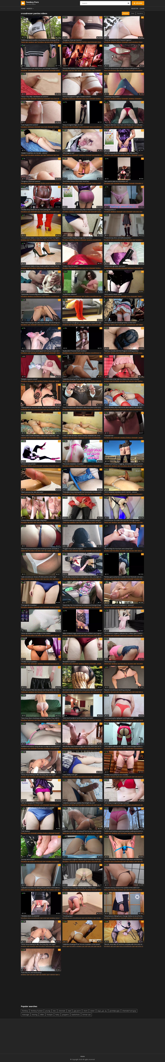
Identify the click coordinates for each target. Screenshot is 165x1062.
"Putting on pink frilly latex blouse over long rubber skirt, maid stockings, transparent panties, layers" (41, 690)
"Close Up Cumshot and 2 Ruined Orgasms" (118, 40)
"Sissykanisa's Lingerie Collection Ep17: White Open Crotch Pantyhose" (124, 633)
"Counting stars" (67, 916)
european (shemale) (120, 296)
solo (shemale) (32, 98)
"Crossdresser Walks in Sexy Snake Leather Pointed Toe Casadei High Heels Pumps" (41, 266)
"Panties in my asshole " (28, 464)
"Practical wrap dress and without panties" (117, 238)
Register (134, 8)
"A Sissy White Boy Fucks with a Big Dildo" (34, 520)
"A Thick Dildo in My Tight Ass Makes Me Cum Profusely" (122, 379)
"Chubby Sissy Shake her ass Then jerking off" (36, 210)
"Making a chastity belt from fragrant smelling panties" (121, 351)
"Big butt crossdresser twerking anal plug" (117, 690)
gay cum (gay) (142, 550)
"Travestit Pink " (109, 436)
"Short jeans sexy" (110, 662)
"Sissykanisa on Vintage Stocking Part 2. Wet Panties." (79, 888)
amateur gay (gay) (40, 155)
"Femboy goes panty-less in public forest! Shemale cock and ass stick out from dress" (124, 577)
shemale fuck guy (129, 1011)
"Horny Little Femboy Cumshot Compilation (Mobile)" (79, 68)
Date (132, 13)
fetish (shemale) (143, 296)
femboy (25, 1011)
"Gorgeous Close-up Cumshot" (72, 40)
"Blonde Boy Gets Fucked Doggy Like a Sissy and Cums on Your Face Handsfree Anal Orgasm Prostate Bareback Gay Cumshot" (82, 746)
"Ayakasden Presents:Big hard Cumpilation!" (35, 294)
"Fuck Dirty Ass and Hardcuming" (31, 972)
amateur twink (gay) (92, 522)
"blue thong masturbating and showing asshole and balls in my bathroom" (41, 549)
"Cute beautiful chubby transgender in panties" (77, 238)
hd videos (41, 42)
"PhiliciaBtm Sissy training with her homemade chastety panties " (82, 492)
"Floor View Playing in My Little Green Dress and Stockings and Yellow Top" (41, 323)
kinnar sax (86, 1014)
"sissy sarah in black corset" (113, 294)
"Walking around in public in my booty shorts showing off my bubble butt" (41, 40)
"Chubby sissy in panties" (29, 662)
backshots (76, 1014)
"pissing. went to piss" (28, 859)
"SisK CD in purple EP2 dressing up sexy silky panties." (121, 153)
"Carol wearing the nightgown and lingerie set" (119, 718)
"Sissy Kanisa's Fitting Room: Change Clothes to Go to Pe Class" (124, 916)
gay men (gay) (48, 579)
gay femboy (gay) (93, 381)
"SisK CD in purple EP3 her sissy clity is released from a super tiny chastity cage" (82, 210)
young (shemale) (84, 127)
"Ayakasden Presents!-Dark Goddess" (74, 351)
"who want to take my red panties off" (116, 181)
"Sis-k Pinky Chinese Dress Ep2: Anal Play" (75, 181)
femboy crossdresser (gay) (54, 296)
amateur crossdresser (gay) (138, 70)
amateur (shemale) (75, 211)
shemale (62, 1011)
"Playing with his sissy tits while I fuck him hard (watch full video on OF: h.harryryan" (41, 407)
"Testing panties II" (110, 210)
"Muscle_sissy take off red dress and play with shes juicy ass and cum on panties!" (124, 944)
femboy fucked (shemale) (39, 494)
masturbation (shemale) (141, 748)
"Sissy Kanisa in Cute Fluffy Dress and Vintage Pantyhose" (39, 68)
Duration (140, 13)
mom (86, 1011)
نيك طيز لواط (102, 1011)
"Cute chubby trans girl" (70, 775)
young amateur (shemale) (136, 42)
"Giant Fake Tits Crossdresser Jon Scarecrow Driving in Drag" (81, 605)
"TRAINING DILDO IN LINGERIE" (30, 916)
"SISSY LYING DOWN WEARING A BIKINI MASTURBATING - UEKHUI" (41, 436)
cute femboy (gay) (90, 918)
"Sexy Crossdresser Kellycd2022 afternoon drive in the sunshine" (82, 407)
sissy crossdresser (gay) (111, 70)
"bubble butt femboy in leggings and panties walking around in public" (124, 464)
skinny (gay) (91, 70)
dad (69, 1011)
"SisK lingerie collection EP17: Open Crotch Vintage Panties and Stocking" (124, 746)
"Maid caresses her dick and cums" (32, 492)
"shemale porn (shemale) (36, 70)
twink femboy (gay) (99, 579)
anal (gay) (138, 692)
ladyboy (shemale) (50, 70)
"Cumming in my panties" (112, 97)
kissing (34, 1014)
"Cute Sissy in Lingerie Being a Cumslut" (116, 803)
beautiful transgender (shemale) (138, 607)
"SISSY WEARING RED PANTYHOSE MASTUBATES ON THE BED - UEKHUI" (124, 407)
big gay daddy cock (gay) (135, 522)
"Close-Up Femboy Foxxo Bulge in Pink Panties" (36, 633)
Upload (137, 3)
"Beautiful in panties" (69, 662)
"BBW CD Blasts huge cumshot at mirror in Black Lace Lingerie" (82, 633)
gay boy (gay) (73, 70)
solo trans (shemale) (126, 127)
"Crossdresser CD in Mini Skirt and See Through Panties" (122, 520)
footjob (50, 1014)
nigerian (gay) (54, 974)
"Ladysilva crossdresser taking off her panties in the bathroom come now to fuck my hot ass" (41, 888)
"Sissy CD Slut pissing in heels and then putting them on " (122, 68)
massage (25, 1014)
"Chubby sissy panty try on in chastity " (116, 775)
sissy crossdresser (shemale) (99, 127)
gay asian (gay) (32, 861)
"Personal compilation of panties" (73, 464)
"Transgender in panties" (29, 605)
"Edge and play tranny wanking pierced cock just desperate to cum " (41, 351)
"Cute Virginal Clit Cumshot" (29, 125)
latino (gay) (24, 155)
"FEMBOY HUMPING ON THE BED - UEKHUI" (34, 153)
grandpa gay (115, 1011)
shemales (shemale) (141, 183)
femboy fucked (36, 1011)
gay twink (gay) (40, 635)
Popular (125, 13)
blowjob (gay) (34, 776)
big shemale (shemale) (127, 183)
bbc (54, 1011)
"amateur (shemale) (134, 98)
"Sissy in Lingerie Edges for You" (72, 125)
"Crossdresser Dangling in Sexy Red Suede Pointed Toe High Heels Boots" (82, 323)
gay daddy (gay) (49, 550)
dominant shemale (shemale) (46, 353)
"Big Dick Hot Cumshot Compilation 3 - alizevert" (119, 605)
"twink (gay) (24, 42)
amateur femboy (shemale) (119, 42)
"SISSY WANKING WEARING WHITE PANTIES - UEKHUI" (120, 492)
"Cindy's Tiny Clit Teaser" (70, 266)
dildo (42, 1014)
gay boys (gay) (57, 579)
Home (23, 8)
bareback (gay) (25, 409)
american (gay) (143, 324)
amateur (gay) (33, 42)
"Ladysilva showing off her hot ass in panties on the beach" (81, 944)
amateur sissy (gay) (56, 918)
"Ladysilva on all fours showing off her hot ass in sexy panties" (82, 831)
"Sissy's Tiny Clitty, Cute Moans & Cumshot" (34, 97)
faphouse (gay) (58, 42)
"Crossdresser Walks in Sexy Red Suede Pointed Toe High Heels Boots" (41, 238)
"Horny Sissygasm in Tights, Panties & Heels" (76, 97)
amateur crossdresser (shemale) (97, 240)
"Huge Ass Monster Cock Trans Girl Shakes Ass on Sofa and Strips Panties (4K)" (124, 125)
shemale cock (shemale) (89, 211)
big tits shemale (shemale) (119, 268)
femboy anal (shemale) (89, 42)
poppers (65, 1014)
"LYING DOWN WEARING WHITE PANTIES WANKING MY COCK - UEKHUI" (82, 436)
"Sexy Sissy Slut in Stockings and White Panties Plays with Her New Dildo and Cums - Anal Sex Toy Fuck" (41, 718)
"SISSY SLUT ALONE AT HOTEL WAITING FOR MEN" (77, 718)
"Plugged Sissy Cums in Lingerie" (72, 549)
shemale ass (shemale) (58, 324)
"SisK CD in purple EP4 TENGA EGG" (32, 803)
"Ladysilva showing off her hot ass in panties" (77, 379)
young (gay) (122, 324)
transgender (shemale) (99, 155)
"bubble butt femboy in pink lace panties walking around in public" (124, 831)
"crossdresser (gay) (132, 324)
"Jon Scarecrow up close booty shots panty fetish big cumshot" (82, 690)
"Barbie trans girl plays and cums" (115, 266)
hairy (57, 1014)
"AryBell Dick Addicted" (69, 294)
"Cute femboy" (25, 831)
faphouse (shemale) (75, 42)
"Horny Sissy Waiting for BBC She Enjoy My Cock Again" (38, 775)
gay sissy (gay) (82, 70)
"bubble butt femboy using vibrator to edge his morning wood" (41, 746)
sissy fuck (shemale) (57, 98)
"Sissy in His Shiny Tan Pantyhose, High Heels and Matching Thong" (124, 859)
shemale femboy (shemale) (56, 494)
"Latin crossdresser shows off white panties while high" (38, 577)
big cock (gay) (98, 692)
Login (142, 8)
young (47, 1011)
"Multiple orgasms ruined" (29, 379)
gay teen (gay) (48, 42)
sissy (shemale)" (132, 296)
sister (92, 1011)
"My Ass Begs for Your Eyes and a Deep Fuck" (118, 549)
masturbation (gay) (101, 70)
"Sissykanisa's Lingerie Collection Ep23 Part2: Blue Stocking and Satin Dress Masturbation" (82, 859)
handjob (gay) (108, 409)
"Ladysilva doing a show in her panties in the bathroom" (122, 888)
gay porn (77, 1011)
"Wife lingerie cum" (68, 153)
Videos (30, 8)
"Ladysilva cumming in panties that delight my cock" (78, 803)
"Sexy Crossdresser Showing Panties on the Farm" (120, 323)
